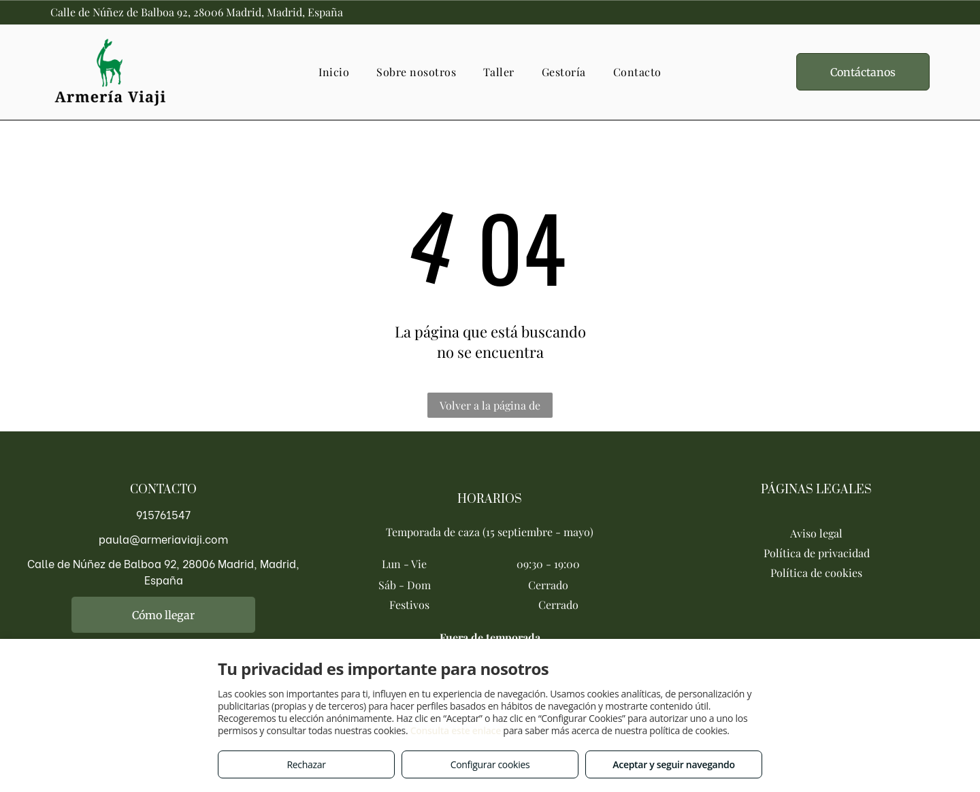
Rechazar (306, 764)
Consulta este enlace (455, 730)
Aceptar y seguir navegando (673, 764)
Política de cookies (816, 572)
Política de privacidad (817, 553)
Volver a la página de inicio (490, 408)
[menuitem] (334, 72)
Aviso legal (816, 533)
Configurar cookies (490, 764)
